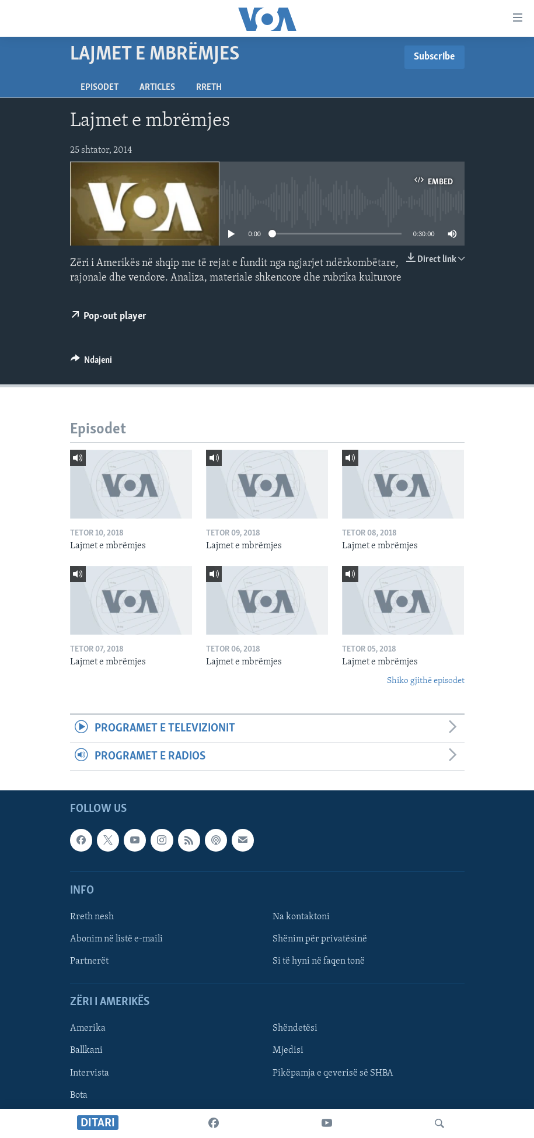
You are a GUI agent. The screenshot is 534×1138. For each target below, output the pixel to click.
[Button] (92, 363)
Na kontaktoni (301, 917)
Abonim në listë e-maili (116, 939)
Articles (157, 87)
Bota (79, 1095)
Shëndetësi (295, 1028)
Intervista (89, 1072)
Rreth (209, 87)
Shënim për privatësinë (320, 939)
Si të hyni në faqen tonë (319, 961)
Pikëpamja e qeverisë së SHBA (333, 1072)
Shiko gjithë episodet (426, 681)
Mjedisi (288, 1050)
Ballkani (86, 1050)
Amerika (88, 1028)
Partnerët (89, 961)
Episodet (99, 87)
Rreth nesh (92, 917)
